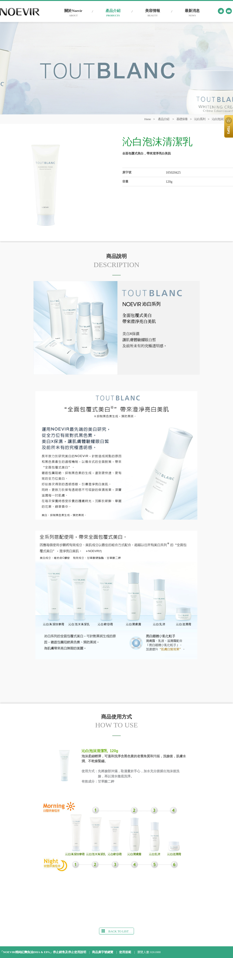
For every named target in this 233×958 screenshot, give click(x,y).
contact (229, 11)
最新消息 (192, 13)
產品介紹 (113, 13)
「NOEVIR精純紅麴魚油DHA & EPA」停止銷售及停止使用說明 (43, 952)
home (221, 11)
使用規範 (125, 952)
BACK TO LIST (115, 931)
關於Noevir (73, 13)
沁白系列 (199, 119)
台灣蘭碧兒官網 (20, 12)
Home (147, 119)
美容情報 (152, 13)
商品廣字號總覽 (102, 952)
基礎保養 (182, 119)
